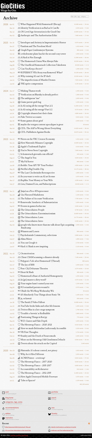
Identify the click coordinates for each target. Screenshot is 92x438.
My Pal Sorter (26, 161)
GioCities (13, 6)
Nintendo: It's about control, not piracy (37, 350)
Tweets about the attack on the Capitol (37, 343)
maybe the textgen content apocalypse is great (40, 124)
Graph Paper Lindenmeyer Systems (35, 50)
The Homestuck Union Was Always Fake (38, 61)
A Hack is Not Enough (29, 57)
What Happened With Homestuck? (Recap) (16, 427)
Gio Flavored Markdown (31, 194)
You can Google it (27, 242)
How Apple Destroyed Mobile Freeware (38, 376)
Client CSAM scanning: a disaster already (38, 257)
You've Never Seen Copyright (33, 150)
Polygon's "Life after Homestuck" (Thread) (39, 261)
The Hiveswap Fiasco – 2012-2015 (34, 373)
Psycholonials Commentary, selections (37, 235)
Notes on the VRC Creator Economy (36, 139)
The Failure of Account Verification (35, 198)
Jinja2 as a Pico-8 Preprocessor (33, 191)
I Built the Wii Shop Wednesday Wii (36, 291)
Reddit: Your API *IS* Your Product (35, 165)
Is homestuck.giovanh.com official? (35, 154)
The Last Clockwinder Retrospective (36, 172)
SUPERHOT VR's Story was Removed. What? (40, 72)
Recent (5, 423)
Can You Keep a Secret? (30, 68)
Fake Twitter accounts (29, 117)
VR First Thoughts (28, 332)
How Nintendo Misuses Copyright (35, 142)
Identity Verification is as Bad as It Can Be (62, 427)
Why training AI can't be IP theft (34, 76)
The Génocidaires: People (31, 210)
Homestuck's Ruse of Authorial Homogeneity (40, 276)
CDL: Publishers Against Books (34, 132)
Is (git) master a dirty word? (32, 279)
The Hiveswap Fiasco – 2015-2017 (34, 365)
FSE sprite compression (30, 83)
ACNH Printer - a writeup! (31, 358)
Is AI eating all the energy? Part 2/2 (35, 105)
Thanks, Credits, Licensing (19, 435)
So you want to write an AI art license (36, 176)
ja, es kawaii (25, 298)
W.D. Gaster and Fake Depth (32, 321)
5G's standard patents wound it (33, 287)
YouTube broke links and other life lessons (39, 306)
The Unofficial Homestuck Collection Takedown (42, 65)
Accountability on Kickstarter (33, 369)
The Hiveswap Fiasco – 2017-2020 (35, 361)
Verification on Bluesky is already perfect (38, 94)
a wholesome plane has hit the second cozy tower (42, 53)
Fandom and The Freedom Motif (34, 46)
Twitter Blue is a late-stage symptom (36, 309)
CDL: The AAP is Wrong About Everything (39, 128)
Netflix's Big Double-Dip (31, 169)
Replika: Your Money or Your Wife (35, 180)
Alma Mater (25, 239)
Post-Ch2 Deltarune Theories (33, 268)
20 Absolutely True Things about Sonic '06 (39, 294)
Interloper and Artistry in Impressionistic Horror (42, 42)
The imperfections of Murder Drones (36, 80)
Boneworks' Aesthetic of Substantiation (38, 202)
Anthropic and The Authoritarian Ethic (61, 430)
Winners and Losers (28, 231)
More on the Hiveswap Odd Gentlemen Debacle (41, 339)
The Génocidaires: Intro (30, 221)
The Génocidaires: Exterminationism (36, 213)
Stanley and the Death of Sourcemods (37, 336)
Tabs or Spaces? (26, 380)
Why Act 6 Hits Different (31, 354)
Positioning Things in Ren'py (32, 317)
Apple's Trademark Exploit (32, 146)
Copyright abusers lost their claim (35, 113)
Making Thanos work (29, 91)
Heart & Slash (26, 272)
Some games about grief (30, 120)
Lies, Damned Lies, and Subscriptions (37, 184)
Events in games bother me (32, 206)
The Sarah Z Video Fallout (31, 302)
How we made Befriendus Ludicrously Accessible (42, 328)
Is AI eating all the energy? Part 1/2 (35, 109)
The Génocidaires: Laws (30, 217)
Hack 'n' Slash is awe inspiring (33, 246)
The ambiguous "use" (29, 98)
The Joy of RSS (26, 264)
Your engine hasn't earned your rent (36, 283)
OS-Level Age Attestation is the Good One (16, 430)
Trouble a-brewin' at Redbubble (34, 313)
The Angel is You (27, 157)
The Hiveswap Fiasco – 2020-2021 (35, 324)
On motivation (26, 253)
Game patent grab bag (29, 102)
